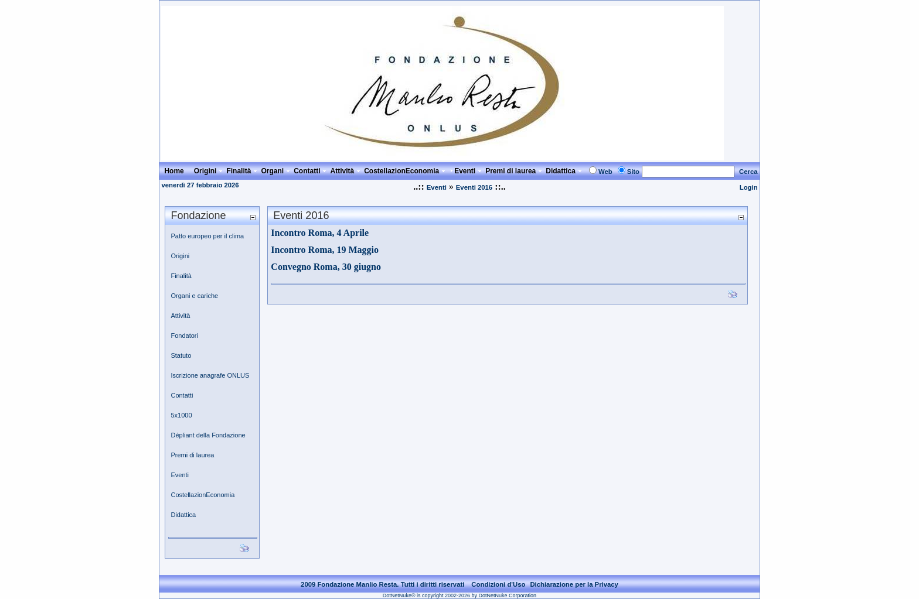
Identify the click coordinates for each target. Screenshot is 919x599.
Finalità (181, 275)
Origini (180, 255)
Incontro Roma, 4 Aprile (320, 233)
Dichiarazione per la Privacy (574, 584)
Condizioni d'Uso (498, 584)
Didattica (183, 514)
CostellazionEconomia (202, 494)
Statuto (181, 355)
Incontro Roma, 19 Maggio (325, 250)
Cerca (748, 171)
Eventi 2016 (474, 187)
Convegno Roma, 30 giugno (326, 267)
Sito (633, 171)
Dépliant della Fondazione (208, 435)
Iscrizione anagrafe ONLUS (210, 375)
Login (749, 187)
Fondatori (184, 335)
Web (605, 171)
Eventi (437, 187)
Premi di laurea (192, 454)
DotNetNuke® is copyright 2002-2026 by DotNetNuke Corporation (459, 595)
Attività (180, 315)
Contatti (182, 395)
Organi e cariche (194, 295)
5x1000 (181, 415)
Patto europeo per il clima (207, 235)
